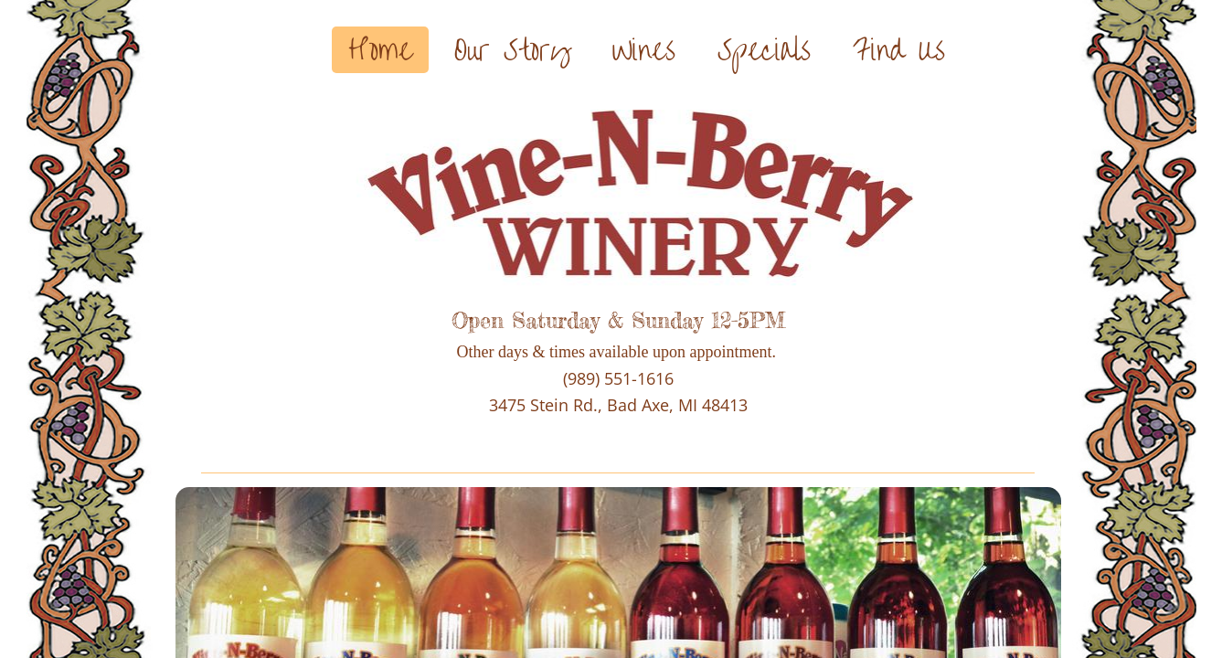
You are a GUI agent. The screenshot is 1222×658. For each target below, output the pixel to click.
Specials (764, 50)
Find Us (899, 50)
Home (380, 50)
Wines (643, 50)
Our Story (512, 50)
